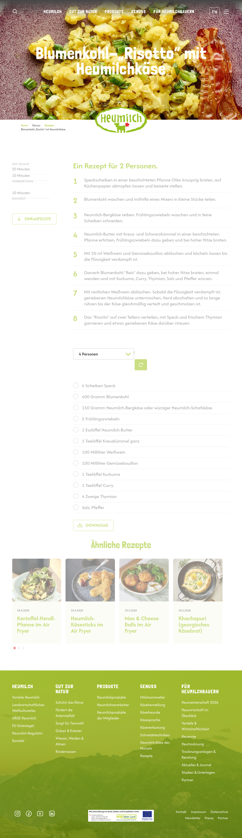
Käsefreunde (150, 712)
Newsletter (192, 818)
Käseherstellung (152, 704)
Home (24, 125)
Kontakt (18, 740)
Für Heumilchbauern (173, 11)
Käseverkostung (152, 727)
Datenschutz (219, 812)
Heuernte (189, 736)
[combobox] (103, 353)
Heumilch (53, 11)
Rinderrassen (66, 751)
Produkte (114, 11)
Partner (187, 780)
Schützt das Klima (69, 702)
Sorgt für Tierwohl (70, 723)
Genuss (138, 11)
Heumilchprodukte (111, 697)
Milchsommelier (152, 697)
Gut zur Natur (83, 11)
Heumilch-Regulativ (27, 733)
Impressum (198, 812)
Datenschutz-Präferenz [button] (63, 813)
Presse (209, 818)
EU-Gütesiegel (23, 725)
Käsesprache (150, 720)
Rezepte (49, 125)
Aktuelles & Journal (196, 765)
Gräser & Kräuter (69, 730)
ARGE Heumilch (24, 718)
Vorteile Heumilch (26, 697)
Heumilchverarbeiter (113, 704)
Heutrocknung (193, 744)
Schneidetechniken (155, 735)
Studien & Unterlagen (198, 772)
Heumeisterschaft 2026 (200, 702)
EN (214, 11)
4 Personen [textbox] (88, 354)
